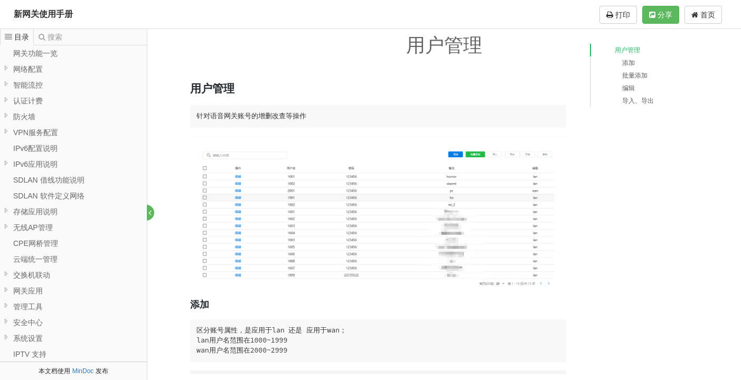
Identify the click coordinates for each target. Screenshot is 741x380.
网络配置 (28, 69)
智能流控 (28, 85)
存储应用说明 (35, 211)
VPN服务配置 (35, 132)
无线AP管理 (33, 227)
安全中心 (28, 322)
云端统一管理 (35, 259)
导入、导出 (638, 100)
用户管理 (627, 50)
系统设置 (28, 338)
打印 (618, 15)
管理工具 (28, 306)
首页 (703, 15)
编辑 (628, 88)
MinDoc (83, 371)
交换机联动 (31, 275)
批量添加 (635, 75)
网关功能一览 (35, 53)
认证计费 (28, 101)
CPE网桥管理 (35, 243)
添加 (628, 62)
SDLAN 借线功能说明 (49, 180)
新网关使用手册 (43, 14)
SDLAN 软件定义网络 (49, 196)
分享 (660, 15)
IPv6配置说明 (35, 148)
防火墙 (24, 116)
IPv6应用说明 (35, 164)
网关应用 (28, 291)
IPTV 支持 (29, 354)
